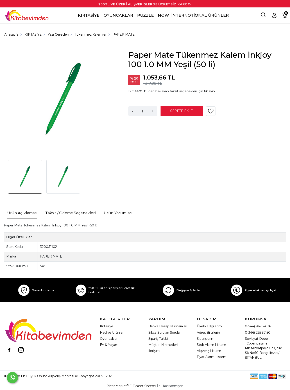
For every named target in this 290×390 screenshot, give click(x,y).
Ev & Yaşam (109, 345)
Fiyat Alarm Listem (212, 357)
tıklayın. (209, 91)
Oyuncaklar (109, 339)
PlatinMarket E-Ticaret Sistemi (131, 386)
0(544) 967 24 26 (258, 326)
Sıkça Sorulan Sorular (164, 333)
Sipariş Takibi (158, 339)
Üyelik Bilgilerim (209, 326)
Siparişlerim (206, 339)
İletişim (154, 351)
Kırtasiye (106, 326)
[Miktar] (142, 111)
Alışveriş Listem (209, 351)
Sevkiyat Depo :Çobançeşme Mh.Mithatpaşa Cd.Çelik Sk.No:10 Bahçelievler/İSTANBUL (263, 348)
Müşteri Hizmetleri (163, 345)
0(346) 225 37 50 (257, 333)
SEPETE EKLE (181, 111)
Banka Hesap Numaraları (167, 326)
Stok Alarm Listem (211, 345)
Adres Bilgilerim (209, 333)
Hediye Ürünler (112, 333)
